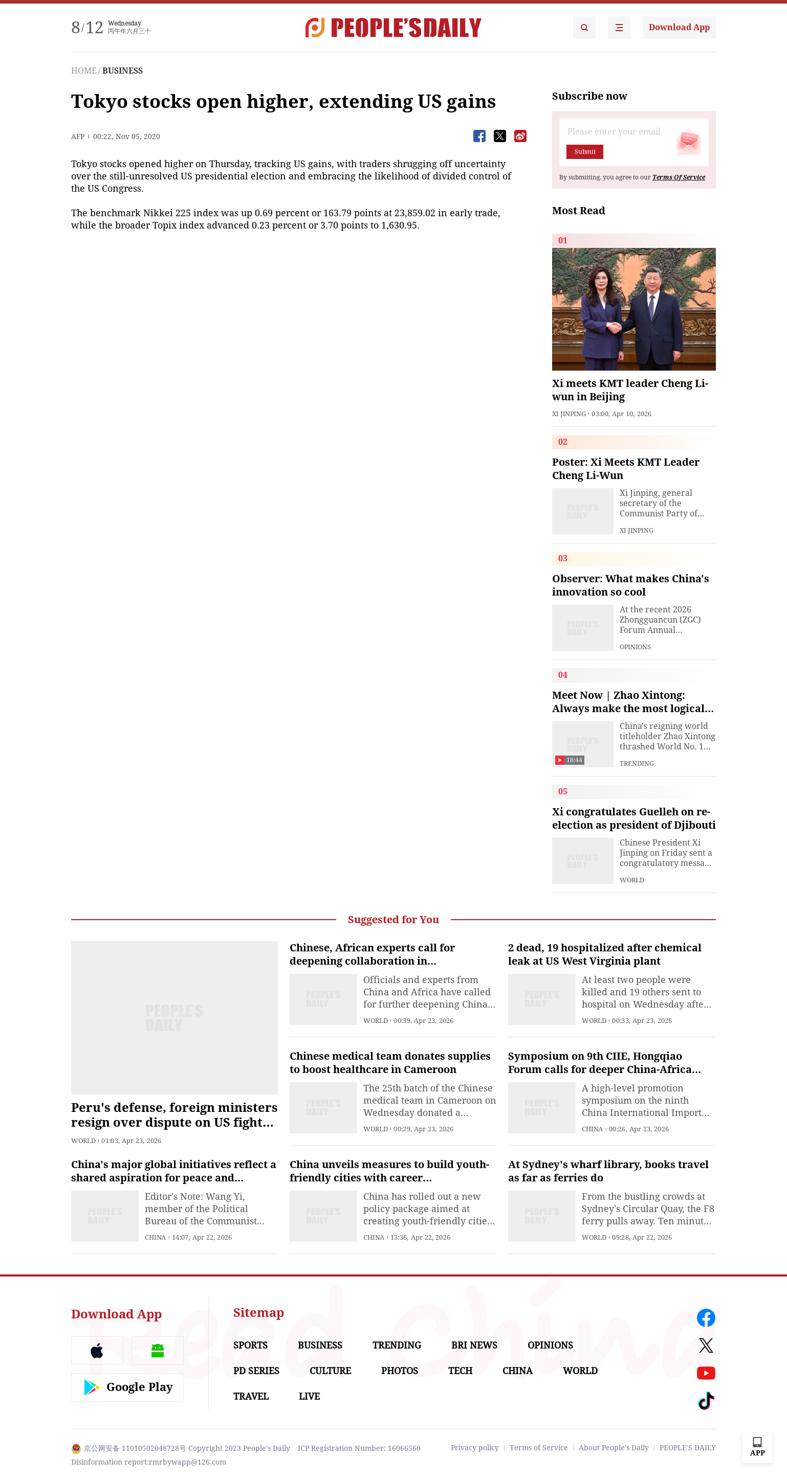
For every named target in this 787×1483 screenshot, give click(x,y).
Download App (679, 27)
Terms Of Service (678, 177)
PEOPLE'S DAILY (688, 1448)
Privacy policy (475, 1448)
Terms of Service (539, 1448)
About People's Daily (614, 1448)
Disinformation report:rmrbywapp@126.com (148, 1462)
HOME (84, 71)
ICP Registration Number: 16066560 (359, 1448)
